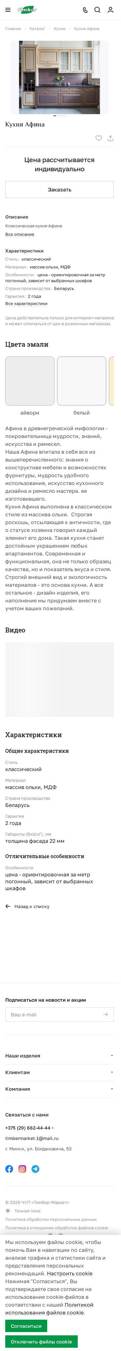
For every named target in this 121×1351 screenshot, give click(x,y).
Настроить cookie (69, 1273)
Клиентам (17, 1072)
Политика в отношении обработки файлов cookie (56, 1227)
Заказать (59, 189)
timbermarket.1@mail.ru (31, 1138)
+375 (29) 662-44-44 (27, 1128)
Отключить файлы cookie (41, 1341)
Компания (17, 1089)
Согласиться (26, 1326)
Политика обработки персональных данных (51, 1219)
